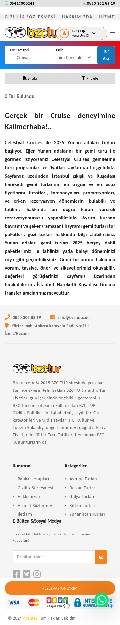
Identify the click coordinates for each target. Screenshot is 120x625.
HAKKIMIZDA (77, 17)
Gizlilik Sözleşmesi (35, 488)
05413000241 (20, 3)
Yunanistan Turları (87, 514)
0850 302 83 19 (99, 3)
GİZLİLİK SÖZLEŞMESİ (30, 17)
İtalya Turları (82, 496)
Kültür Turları (83, 505)
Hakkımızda (29, 496)
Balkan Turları (83, 488)
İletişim (25, 514)
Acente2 (30, 618)
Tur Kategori (19, 50)
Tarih (60, 50)
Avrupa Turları (84, 479)
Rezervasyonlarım (60, 588)
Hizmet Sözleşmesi (36, 505)
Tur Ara (106, 54)
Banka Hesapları (33, 479)
